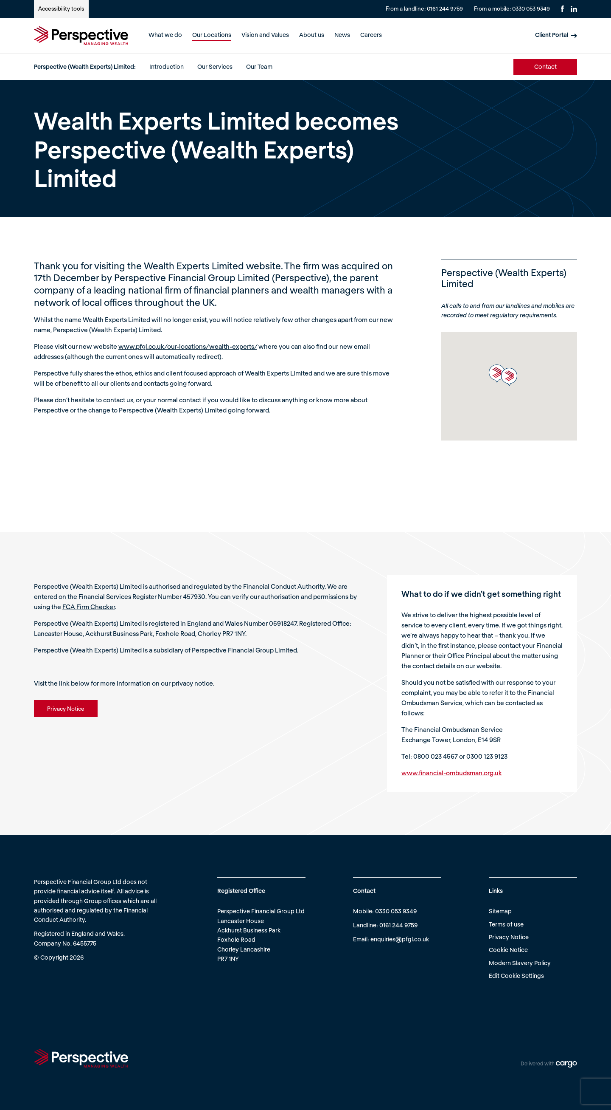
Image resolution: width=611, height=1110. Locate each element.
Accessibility (61, 8)
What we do (165, 34)
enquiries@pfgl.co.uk (399, 939)
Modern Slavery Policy (520, 962)
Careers (371, 34)
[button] (497, 373)
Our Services (215, 66)
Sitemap (500, 911)
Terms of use (506, 924)
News (342, 34)
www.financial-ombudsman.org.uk (451, 773)
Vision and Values (265, 34)
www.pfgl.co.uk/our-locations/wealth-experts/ (187, 346)
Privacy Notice (509, 937)
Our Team (259, 66)
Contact (545, 66)
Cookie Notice (508, 949)
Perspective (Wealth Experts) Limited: (85, 66)
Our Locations (211, 34)
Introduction (166, 66)
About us (311, 34)
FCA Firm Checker (88, 606)
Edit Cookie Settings (516, 975)
